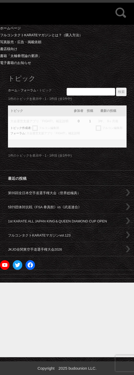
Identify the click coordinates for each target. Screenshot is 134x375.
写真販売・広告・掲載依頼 (20, 42)
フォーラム (28, 90)
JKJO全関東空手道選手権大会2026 (35, 249)
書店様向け (8, 49)
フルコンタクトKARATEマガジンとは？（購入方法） (41, 35)
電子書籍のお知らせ (15, 63)
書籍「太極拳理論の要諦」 (20, 56)
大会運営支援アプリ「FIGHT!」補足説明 (39, 121)
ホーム (13, 90)
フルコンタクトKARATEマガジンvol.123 (39, 235)
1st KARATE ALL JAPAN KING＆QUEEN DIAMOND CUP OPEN (57, 221)
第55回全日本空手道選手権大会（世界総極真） (44, 193)
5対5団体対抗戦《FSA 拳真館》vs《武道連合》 (44, 207)
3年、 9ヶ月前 (108, 121)
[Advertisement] (67, 320)
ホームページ (10, 28)
